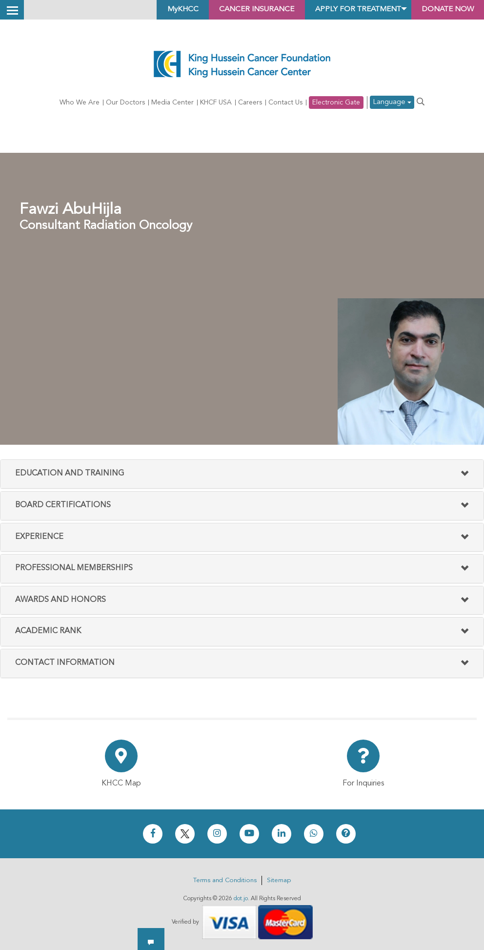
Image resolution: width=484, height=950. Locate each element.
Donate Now (444, 10)
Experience (39, 537)
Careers (250, 102)
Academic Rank (48, 632)
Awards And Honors (60, 600)
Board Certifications (63, 505)
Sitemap (279, 880)
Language (392, 102)
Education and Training (69, 474)
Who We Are (80, 102)
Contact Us (285, 102)
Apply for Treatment (349, 10)
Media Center (172, 102)
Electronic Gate (336, 102)
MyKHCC (164, 10)
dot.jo (241, 899)
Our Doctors (125, 102)
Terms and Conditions (225, 880)
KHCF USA (216, 102)
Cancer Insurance (242, 10)
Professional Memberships (74, 568)
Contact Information (65, 663)
